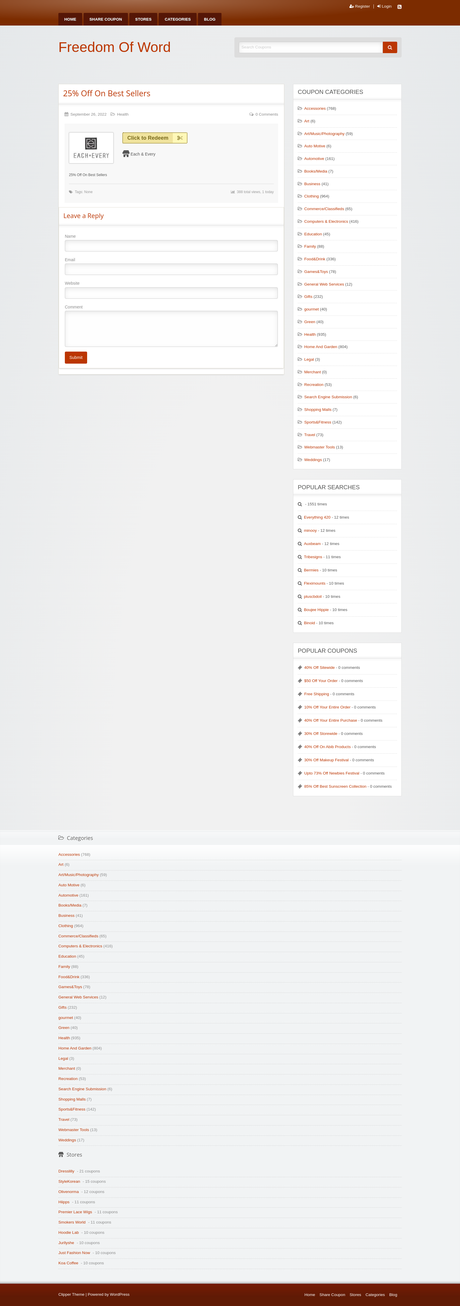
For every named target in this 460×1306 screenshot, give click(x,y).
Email (171, 266)
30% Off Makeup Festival (326, 760)
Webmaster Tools (319, 447)
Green (309, 322)
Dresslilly (66, 1171)
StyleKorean (69, 1181)
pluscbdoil (313, 596)
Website (171, 289)
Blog (209, 19)
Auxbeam (312, 543)
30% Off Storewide (320, 733)
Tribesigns (313, 557)
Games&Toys (316, 271)
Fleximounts (314, 583)
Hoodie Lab (68, 1232)
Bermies (311, 570)
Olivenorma (68, 1191)
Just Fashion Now (74, 1253)
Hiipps (64, 1202)
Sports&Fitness (317, 422)
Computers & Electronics (326, 221)
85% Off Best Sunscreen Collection (335, 786)
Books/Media (315, 171)
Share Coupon (105, 19)
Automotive (314, 158)
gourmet (311, 309)
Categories (178, 19)
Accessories (315, 108)
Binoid (309, 623)
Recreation (314, 384)
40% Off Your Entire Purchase (330, 720)
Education (313, 234)
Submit (75, 357)
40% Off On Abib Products (327, 747)
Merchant (312, 372)
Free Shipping (316, 694)
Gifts (308, 296)
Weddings (313, 460)
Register (359, 6)
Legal (309, 359)
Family (310, 246)
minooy (310, 530)
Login (384, 6)
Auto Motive (314, 146)
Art (306, 121)
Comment (171, 326)
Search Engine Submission (328, 397)
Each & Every (143, 154)
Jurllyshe (66, 1243)
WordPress (120, 1294)
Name (171, 243)
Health (122, 114)
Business (312, 184)
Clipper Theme (71, 1294)
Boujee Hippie (316, 610)
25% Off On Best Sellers (106, 93)
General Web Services (324, 284)
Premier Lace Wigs (75, 1212)
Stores (143, 19)
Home (70, 19)
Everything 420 (317, 517)
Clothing (311, 196)
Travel (309, 435)
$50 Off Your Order (321, 681)
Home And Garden (320, 347)
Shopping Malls (318, 409)
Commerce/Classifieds (324, 209)
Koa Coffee (68, 1263)
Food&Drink (314, 259)
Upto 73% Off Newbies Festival (331, 773)
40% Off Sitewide (319, 667)
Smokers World (72, 1222)
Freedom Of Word (114, 47)
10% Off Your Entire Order (327, 707)
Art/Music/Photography (324, 133)
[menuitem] (70, 19)
